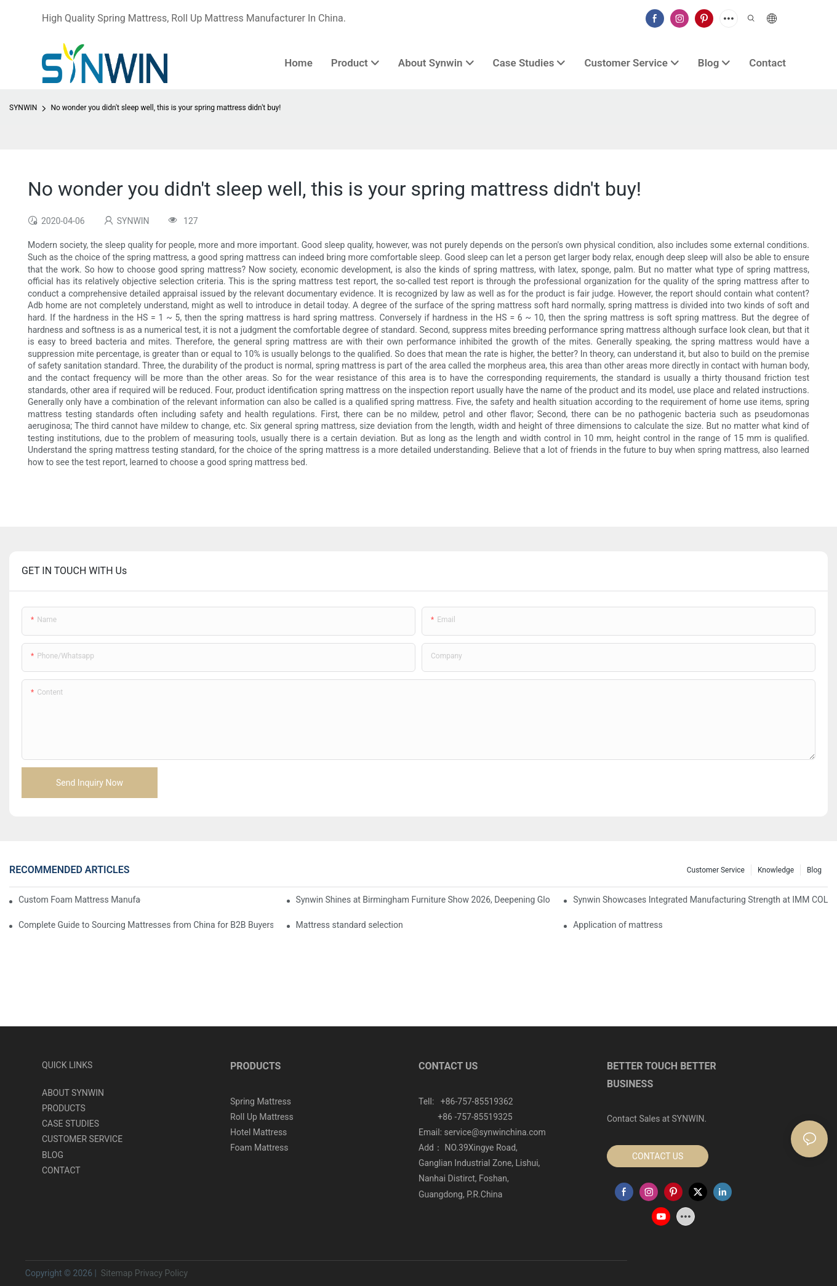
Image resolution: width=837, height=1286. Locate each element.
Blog (814, 870)
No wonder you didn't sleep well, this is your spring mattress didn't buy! (165, 107)
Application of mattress (618, 925)
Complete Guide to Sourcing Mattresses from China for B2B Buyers (145, 925)
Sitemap (115, 1273)
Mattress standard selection (349, 925)
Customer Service (716, 870)
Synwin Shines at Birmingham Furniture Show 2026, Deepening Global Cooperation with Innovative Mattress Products (423, 900)
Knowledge (776, 870)
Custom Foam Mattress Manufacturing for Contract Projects (79, 900)
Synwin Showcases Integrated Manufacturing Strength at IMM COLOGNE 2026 (700, 900)
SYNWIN (23, 107)
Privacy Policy (161, 1273)
